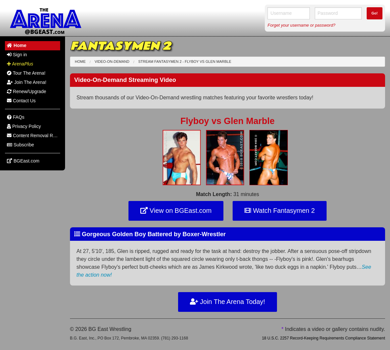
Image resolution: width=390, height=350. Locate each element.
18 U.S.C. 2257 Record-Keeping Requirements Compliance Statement (323, 338)
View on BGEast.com (176, 210)
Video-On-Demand (112, 61)
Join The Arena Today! (227, 301)
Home (80, 61)
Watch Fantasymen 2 (279, 210)
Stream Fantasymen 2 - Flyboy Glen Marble (184, 61)
